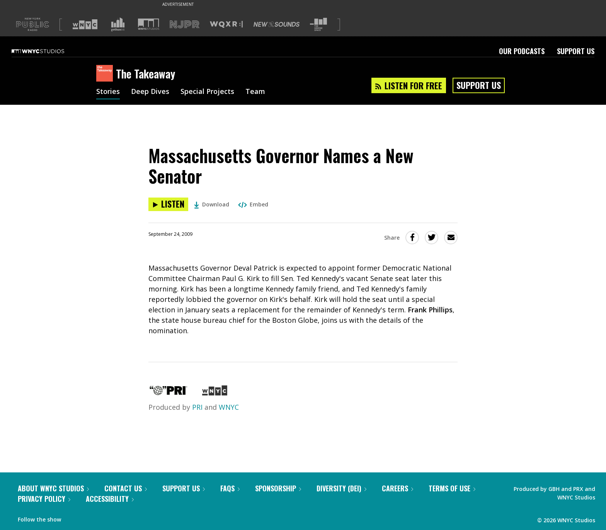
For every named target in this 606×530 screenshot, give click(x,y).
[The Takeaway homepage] (106, 74)
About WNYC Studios (53, 488)
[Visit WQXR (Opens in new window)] (226, 24)
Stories (108, 92)
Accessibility (110, 499)
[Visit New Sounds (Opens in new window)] (277, 24)
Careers (397, 488)
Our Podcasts (522, 51)
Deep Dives (150, 92)
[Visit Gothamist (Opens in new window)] (118, 24)
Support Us (575, 51)
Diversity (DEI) (341, 488)
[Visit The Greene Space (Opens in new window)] (318, 24)
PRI (197, 407)
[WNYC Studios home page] (47, 51)
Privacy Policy (44, 499)
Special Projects (207, 92)
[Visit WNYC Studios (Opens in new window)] (148, 24)
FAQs (230, 488)
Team (255, 92)
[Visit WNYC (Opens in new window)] (85, 24)
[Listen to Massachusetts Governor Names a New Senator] (168, 204)
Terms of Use (452, 488)
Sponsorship (278, 488)
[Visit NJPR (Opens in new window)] (184, 24)
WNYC (229, 407)
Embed (253, 204)
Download (211, 204)
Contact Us (125, 488)
